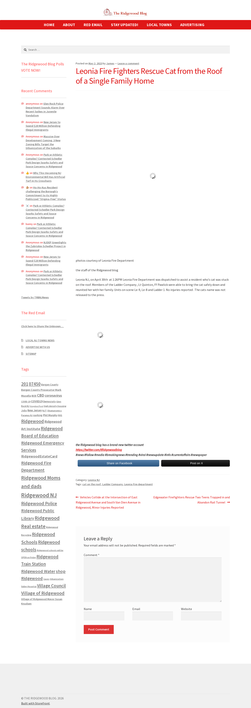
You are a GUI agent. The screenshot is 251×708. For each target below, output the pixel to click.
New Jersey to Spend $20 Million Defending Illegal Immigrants (43, 126)
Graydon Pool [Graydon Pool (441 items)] (36, 406)
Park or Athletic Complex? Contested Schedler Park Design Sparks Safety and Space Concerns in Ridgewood (44, 160)
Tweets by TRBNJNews (35, 297)
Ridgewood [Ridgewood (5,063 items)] (32, 421)
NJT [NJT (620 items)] (44, 410)
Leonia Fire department (138, 484)
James (110, 63)
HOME (49, 24)
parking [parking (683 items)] (37, 415)
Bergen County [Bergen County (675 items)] (49, 384)
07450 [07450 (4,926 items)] (35, 384)
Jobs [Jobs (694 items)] (24, 410)
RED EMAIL (93, 24)
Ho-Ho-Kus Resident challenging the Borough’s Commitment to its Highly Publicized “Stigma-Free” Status (46, 193)
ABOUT (69, 24)
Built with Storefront (35, 703)
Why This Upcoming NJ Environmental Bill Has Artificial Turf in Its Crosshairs (45, 177)
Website (186, 609)
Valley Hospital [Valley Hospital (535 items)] (28, 586)
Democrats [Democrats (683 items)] (49, 401)
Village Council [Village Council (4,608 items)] (51, 585)
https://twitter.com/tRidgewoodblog (99, 450)
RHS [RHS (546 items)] (60, 415)
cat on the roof (91, 484)
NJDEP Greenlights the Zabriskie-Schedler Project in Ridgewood (46, 246)
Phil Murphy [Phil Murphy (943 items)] (50, 415)
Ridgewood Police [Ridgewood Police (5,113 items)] (39, 503)
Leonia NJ (94, 480)
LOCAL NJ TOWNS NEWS (40, 340)
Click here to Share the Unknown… (42, 326)
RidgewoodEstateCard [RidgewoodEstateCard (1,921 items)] (39, 456)
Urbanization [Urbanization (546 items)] (57, 578)
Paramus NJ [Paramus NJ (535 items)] (27, 415)
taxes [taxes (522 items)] (46, 579)
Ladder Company (112, 484)
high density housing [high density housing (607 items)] (55, 406)
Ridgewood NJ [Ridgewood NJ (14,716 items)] (39, 495)
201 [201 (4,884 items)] (24, 384)
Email (136, 609)
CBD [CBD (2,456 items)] (40, 395)
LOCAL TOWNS (159, 24)
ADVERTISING (192, 24)
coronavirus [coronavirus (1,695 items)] (53, 395)
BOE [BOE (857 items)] (34, 395)
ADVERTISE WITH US (38, 347)
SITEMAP (31, 353)
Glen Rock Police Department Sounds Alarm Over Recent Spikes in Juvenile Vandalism (45, 109)
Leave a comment (128, 63)
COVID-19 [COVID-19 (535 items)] (25, 401)
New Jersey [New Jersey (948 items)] (34, 410)
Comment (91, 555)
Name (88, 609)
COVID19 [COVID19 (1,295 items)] (37, 401)
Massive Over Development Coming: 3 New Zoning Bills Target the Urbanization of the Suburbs (43, 142)
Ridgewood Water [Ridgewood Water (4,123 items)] (38, 571)
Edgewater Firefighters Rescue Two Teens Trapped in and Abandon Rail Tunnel (191, 499)
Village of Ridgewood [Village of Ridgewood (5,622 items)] (43, 593)
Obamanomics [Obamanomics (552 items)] (54, 410)
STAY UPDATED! (124, 24)
